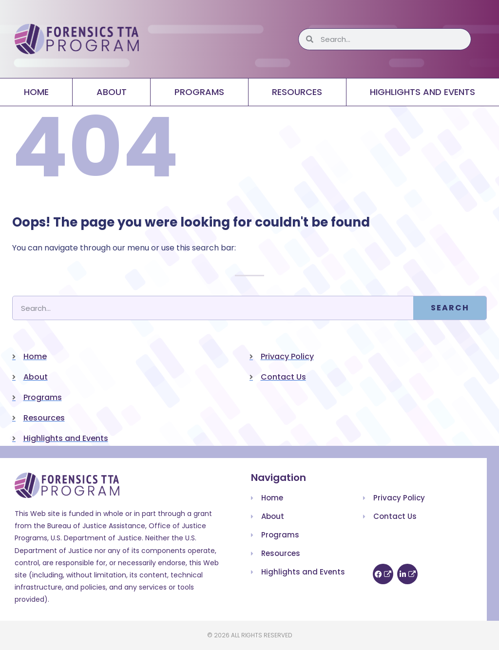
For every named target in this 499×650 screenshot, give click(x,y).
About (111, 92)
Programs (199, 92)
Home (36, 92)
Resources (297, 92)
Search (450, 307)
